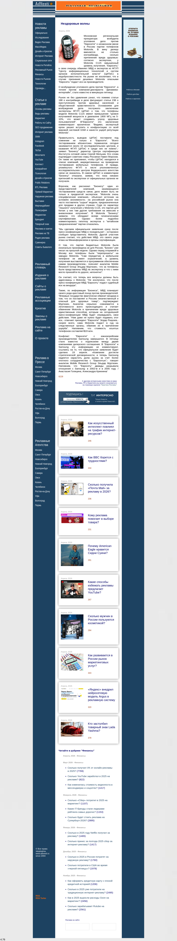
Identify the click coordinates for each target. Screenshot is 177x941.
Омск (37, 394)
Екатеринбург (41, 385)
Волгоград (40, 417)
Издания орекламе (42, 277)
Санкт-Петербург (43, 371)
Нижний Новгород (43, 380)
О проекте (41, 338)
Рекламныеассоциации (43, 299)
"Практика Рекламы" (109, 385)
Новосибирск (41, 376)
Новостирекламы (41, 26)
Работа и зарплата (133, 99)
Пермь (38, 422)
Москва (38, 367)
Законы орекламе (41, 317)
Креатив (40, 308)
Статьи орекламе (41, 102)
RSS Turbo (41, 898)
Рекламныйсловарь (42, 265)
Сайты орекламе (40, 288)
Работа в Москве (133, 90)
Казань (38, 399)
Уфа (37, 413)
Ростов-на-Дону (42, 408)
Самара (39, 390)
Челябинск (40, 404)
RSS (38, 896)
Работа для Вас (133, 94)
